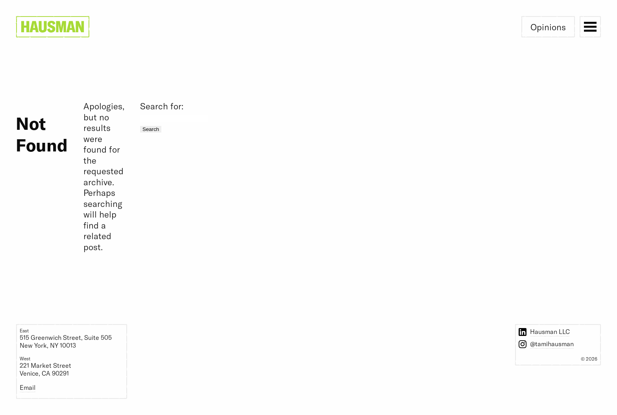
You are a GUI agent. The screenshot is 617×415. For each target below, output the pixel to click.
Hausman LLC (550, 331)
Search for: (161, 106)
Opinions (548, 27)
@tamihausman (552, 343)
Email (27, 387)
